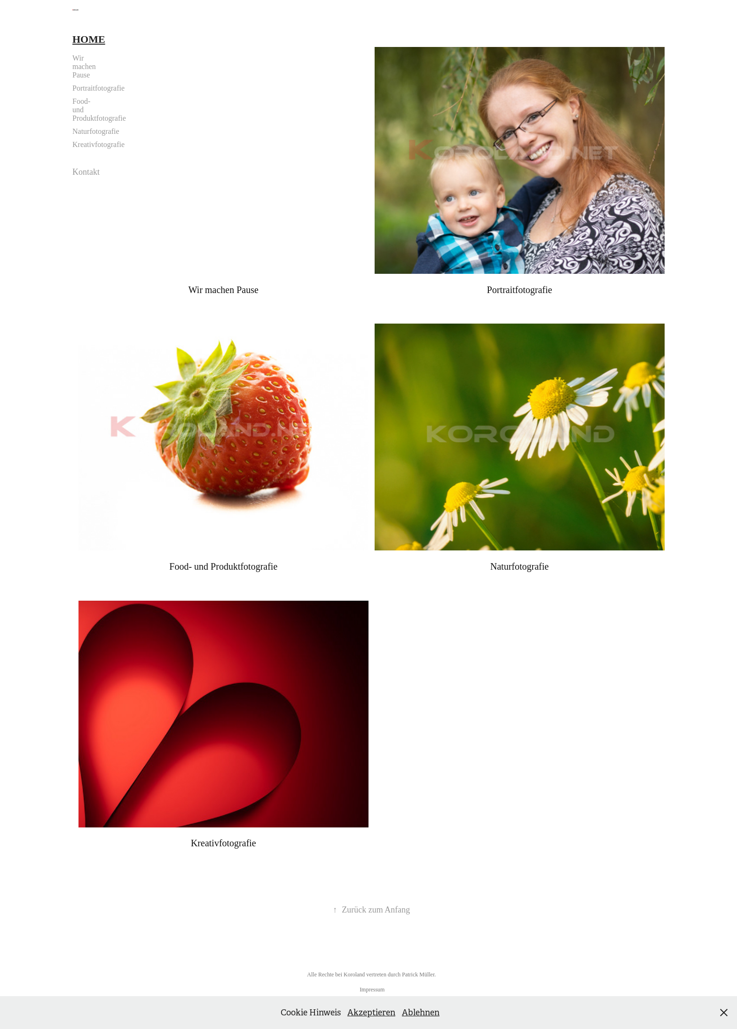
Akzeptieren (371, 1012)
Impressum (372, 989)
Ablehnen (420, 1012)
